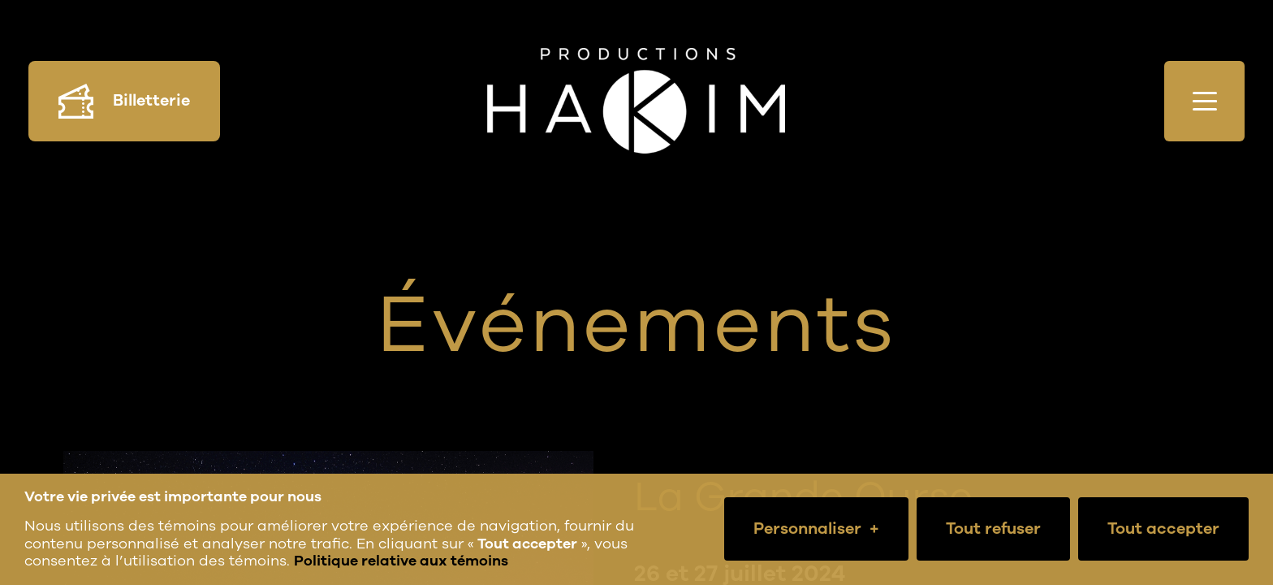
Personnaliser (816, 529)
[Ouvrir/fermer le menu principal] (1204, 101)
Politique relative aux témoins (401, 560)
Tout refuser (993, 529)
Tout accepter (1163, 529)
